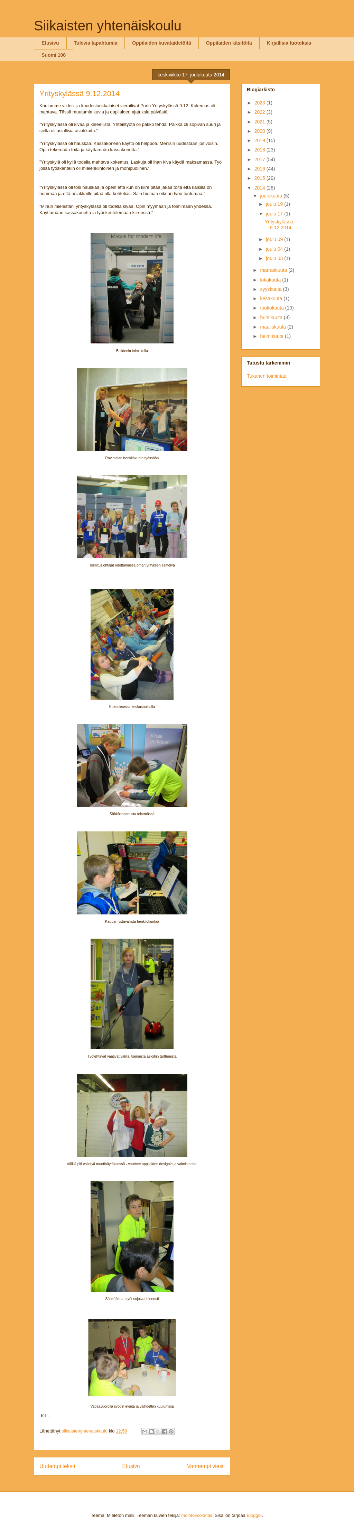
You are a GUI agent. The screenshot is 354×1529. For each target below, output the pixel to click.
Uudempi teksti (57, 1466)
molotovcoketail (196, 1515)
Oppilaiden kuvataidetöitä (161, 43)
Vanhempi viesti (206, 1466)
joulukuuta (271, 196)
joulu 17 (275, 214)
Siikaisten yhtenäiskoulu (107, 25)
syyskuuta (271, 289)
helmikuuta (272, 336)
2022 (260, 112)
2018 (260, 150)
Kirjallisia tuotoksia (289, 43)
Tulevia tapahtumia (96, 43)
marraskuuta (274, 270)
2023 (260, 102)
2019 (260, 140)
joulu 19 (275, 204)
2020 (260, 131)
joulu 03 (275, 258)
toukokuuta (272, 308)
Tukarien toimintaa (267, 376)
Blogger (254, 1515)
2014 (260, 188)
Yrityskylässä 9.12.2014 (279, 224)
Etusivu (50, 43)
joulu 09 (275, 239)
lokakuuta (271, 280)
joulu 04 (275, 249)
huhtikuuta (272, 317)
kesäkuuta (271, 298)
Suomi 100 (53, 55)
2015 (260, 178)
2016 (260, 169)
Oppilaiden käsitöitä (229, 43)
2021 (260, 122)
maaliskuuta (273, 327)
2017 (260, 159)
